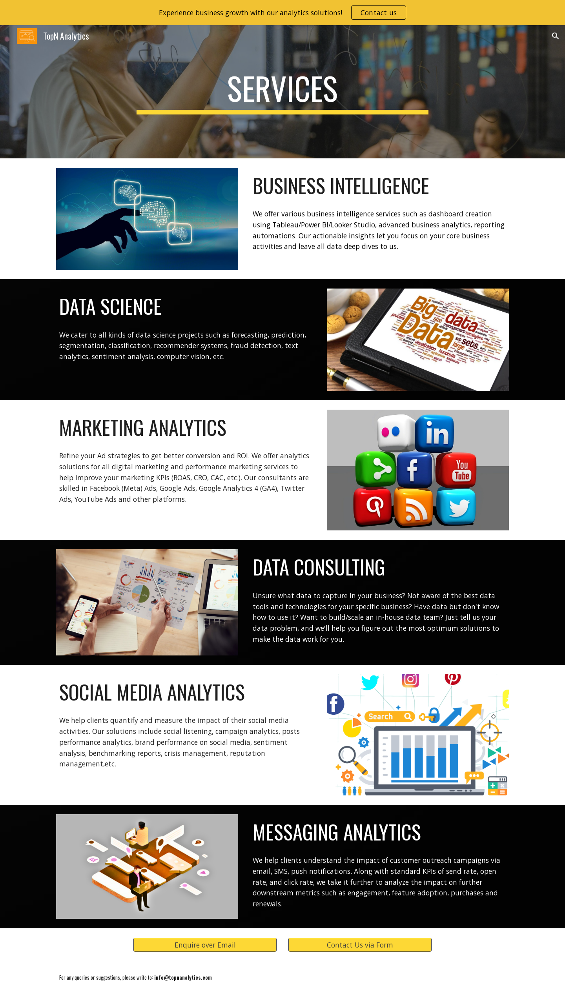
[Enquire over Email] (205, 945)
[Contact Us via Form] (360, 945)
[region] (282, 12)
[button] (555, 36)
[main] (282, 92)
